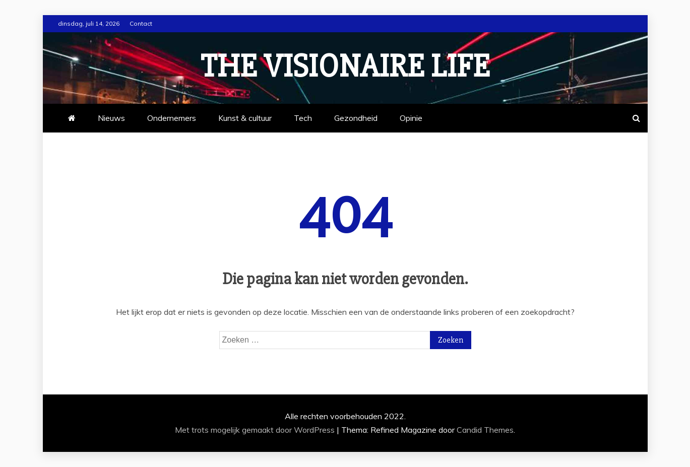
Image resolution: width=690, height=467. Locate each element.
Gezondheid (356, 118)
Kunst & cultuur (245, 118)
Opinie (411, 118)
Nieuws (111, 118)
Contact (141, 23)
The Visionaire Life (345, 66)
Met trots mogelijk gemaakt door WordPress (256, 430)
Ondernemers (171, 118)
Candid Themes (485, 430)
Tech (303, 118)
